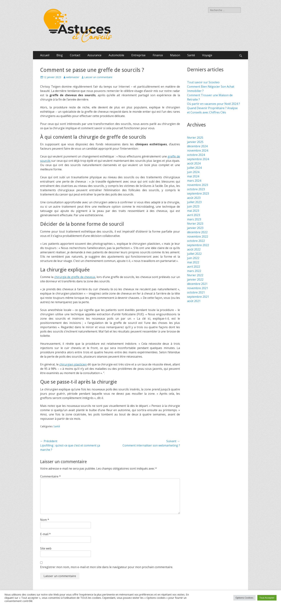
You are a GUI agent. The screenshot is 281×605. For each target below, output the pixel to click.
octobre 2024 (196, 155)
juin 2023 (193, 206)
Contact (75, 55)
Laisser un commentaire (98, 77)
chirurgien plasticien (73, 364)
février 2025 (195, 138)
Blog (59, 55)
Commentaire (50, 476)
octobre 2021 (196, 292)
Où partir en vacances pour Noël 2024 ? (213, 104)
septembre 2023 (198, 193)
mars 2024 (194, 181)
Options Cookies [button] (244, 597)
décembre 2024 (197, 146)
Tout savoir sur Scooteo (203, 82)
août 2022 (194, 249)
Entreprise (138, 55)
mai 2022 (193, 262)
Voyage (207, 55)
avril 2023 (193, 215)
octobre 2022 (196, 241)
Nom (44, 520)
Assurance (94, 55)
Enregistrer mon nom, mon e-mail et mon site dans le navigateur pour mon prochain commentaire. (106, 567)
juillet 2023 (194, 202)
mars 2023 (194, 219)
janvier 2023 (195, 228)
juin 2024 (193, 172)
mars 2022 (194, 271)
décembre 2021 (197, 284)
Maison (175, 55)
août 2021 (194, 301)
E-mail (45, 534)
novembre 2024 (197, 150)
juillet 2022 (194, 254)
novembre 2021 (197, 288)
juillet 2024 (194, 168)
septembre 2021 (198, 297)
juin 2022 (193, 258)
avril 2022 (193, 267)
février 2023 (195, 224)
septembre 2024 (198, 159)
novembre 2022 (197, 236)
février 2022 (195, 275)
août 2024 (194, 163)
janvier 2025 (195, 142)
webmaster (72, 77)
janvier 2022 (195, 279)
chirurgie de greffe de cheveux (74, 277)
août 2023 (194, 198)
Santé (191, 55)
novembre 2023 (197, 185)
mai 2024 (193, 176)
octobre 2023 (196, 189)
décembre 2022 (197, 232)
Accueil (44, 55)
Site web (45, 548)
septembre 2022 (198, 245)
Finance (158, 55)
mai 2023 (193, 211)
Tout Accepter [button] (266, 597)
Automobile (116, 55)
